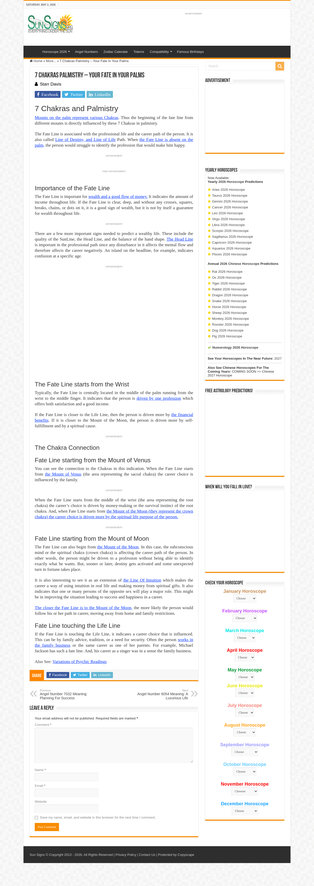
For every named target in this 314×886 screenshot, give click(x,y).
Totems (138, 52)
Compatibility (159, 52)
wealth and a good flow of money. (118, 196)
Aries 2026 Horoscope (228, 190)
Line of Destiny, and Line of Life (85, 139)
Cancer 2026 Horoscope (230, 207)
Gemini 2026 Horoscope (230, 201)
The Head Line (180, 239)
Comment (43, 725)
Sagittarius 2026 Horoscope (232, 237)
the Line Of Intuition (142, 580)
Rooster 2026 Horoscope (230, 324)
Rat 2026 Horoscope (227, 272)
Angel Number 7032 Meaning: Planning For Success (66, 694)
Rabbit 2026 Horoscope (229, 289)
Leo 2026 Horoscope (227, 213)
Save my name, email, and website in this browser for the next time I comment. (98, 817)
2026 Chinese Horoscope (240, 264)
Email (40, 786)
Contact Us (147, 855)
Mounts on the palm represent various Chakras (76, 117)
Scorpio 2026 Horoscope (230, 231)
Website (41, 802)
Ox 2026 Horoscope (227, 277)
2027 (278, 358)
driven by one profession (159, 398)
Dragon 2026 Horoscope (230, 295)
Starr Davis (50, 84)
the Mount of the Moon (117, 547)
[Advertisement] (244, 118)
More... (51, 61)
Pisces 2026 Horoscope (229, 254)
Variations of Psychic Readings (80, 661)
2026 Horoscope (231, 182)
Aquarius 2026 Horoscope (231, 248)
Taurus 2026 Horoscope (229, 195)
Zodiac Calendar (115, 52)
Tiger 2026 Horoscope (228, 283)
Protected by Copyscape (176, 855)
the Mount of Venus (63, 474)
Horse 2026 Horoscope (229, 307)
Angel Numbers (86, 52)
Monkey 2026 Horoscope (230, 319)
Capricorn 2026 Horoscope (232, 242)
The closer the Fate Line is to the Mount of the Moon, (83, 607)
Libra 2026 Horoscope (228, 225)
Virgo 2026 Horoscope (228, 219)
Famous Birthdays (190, 52)
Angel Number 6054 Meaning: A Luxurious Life (162, 694)
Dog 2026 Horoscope (227, 330)
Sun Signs (37, 855)
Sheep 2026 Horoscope (229, 313)
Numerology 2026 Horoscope (235, 347)
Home (32, 51)
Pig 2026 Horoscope (227, 336)
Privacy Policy (125, 855)
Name (40, 770)
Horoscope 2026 (54, 52)
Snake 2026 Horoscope (229, 301)
